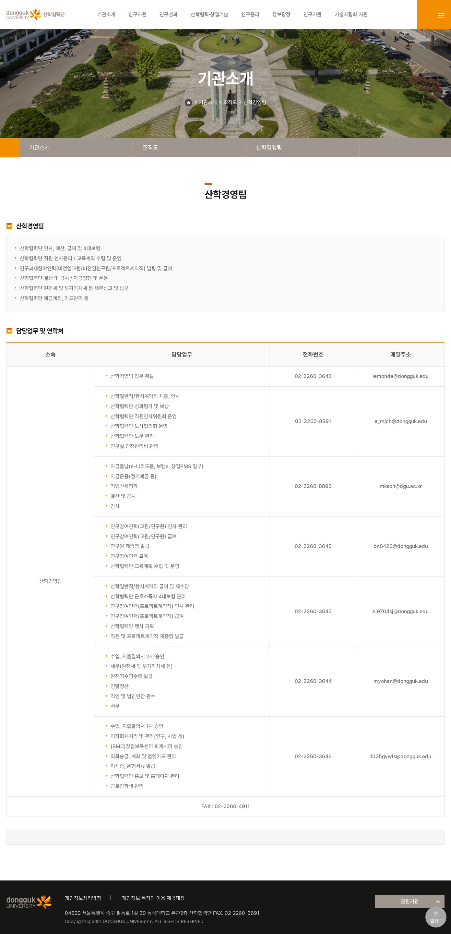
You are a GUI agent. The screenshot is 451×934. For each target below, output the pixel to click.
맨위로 (436, 920)
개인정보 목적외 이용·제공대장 (153, 898)
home (9, 147)
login (427, 15)
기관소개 (208, 102)
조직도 (230, 102)
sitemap (441, 15)
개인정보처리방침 (83, 898)
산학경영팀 (254, 102)
